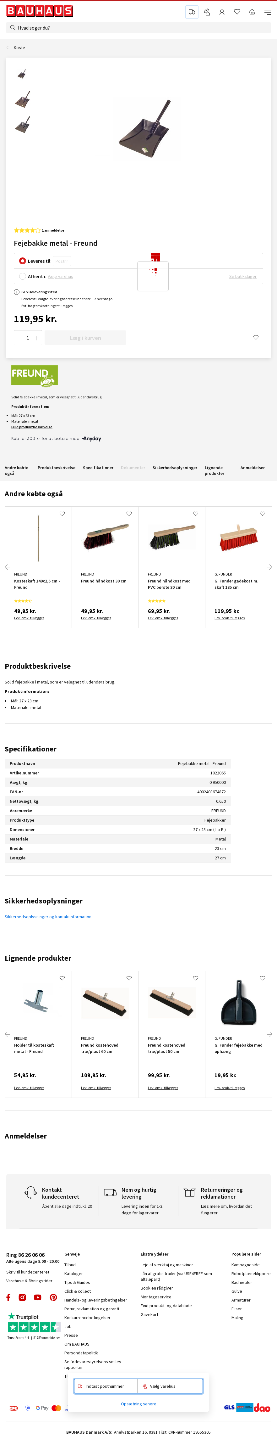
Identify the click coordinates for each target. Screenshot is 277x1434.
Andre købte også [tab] (34, 493)
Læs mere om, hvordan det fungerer (226, 1209)
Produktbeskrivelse (56, 467)
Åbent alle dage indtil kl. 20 (67, 1206)
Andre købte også (16, 470)
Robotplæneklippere (251, 1273)
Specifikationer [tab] (31, 749)
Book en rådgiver (157, 1288)
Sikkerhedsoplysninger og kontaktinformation (48, 916)
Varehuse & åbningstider (29, 1281)
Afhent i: (37, 276)
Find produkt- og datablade (166, 1305)
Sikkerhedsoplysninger (175, 467)
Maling (237, 1317)
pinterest (53, 1297)
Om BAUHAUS (77, 1344)
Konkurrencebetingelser (87, 1317)
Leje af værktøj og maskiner (167, 1265)
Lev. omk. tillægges (29, 618)
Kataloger (73, 1273)
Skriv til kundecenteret (27, 1272)
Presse (71, 1335)
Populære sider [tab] (246, 1254)
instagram (22, 1297)
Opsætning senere (138, 1404)
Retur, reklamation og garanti (91, 1309)
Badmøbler (241, 1282)
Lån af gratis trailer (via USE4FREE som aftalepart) (176, 1276)
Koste (19, 47)
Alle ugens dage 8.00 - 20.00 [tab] (32, 1257)
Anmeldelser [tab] (26, 1136)
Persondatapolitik (81, 1353)
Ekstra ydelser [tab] (154, 1254)
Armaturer (241, 1300)
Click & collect (77, 1291)
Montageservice (156, 1297)
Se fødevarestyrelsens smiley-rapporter (93, 1364)
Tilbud (70, 1265)
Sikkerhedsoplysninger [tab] (44, 901)
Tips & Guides (77, 1282)
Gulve (236, 1291)
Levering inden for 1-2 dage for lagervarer (142, 1209)
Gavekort (149, 1314)
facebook (8, 1297)
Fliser (236, 1309)
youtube (37, 1297)
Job (68, 1326)
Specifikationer (98, 467)
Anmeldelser (253, 467)
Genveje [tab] (72, 1254)
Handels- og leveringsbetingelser (95, 1300)
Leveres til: (40, 261)
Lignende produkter (214, 470)
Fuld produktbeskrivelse (31, 427)
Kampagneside (245, 1265)
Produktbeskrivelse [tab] (38, 666)
